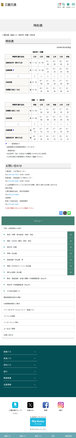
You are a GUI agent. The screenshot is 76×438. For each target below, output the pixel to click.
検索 (63, 5)
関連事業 (7, 378)
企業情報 (7, 384)
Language (68, 5)
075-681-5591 (13, 204)
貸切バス (7, 364)
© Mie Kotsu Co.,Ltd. (38, 429)
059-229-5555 (13, 174)
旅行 (5, 371)
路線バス (7, 351)
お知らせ (59, 5)
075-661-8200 (13, 181)
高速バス (7, 358)
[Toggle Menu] (73, 4)
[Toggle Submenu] (70, 234)
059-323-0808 (13, 194)
